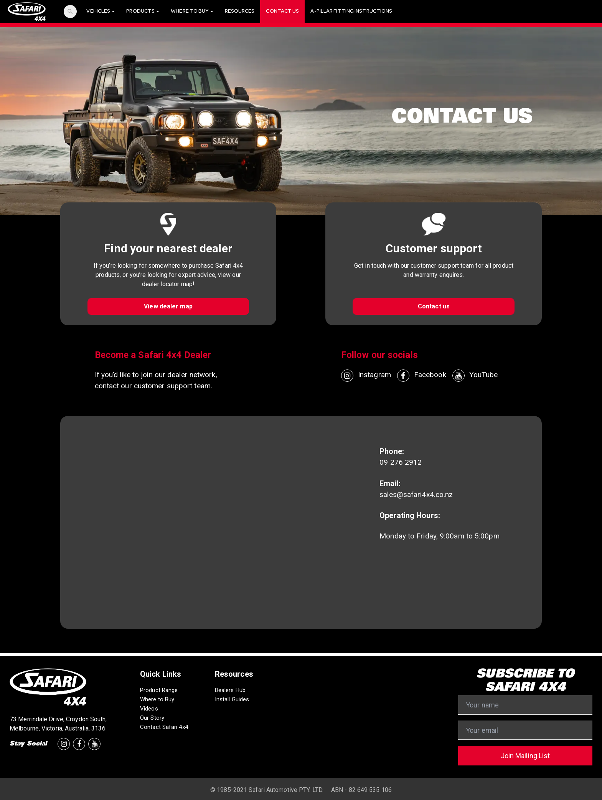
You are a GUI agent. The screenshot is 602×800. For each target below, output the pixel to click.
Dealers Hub (230, 690)
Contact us (434, 306)
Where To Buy (192, 11)
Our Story (152, 717)
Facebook (421, 375)
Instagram (366, 375)
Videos (149, 708)
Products (142, 11)
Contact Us (282, 11)
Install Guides (232, 699)
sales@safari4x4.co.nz (416, 494)
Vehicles (100, 11)
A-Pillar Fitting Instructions (351, 11)
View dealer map (168, 306)
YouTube (475, 375)
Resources (240, 11)
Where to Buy (157, 699)
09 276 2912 (400, 462)
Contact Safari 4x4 (164, 727)
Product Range (159, 690)
